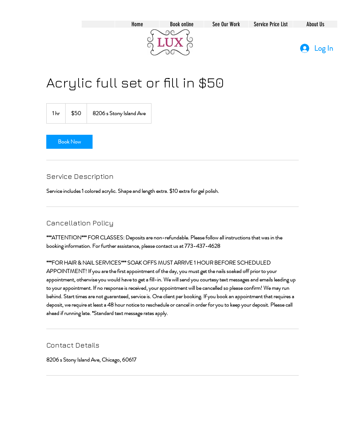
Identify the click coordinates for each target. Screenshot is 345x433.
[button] (181, 24)
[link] (69, 142)
